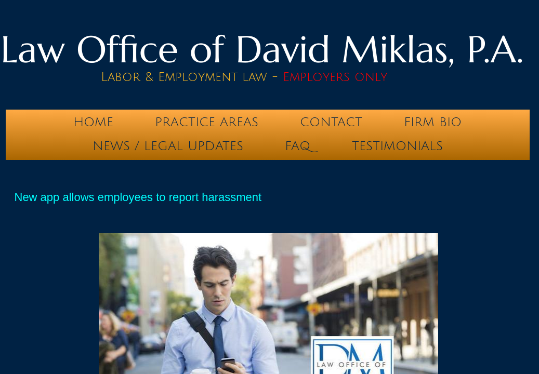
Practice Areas (206, 122)
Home (93, 122)
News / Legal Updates (168, 146)
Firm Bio (433, 122)
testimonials (397, 146)
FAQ (297, 146)
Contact (331, 122)
